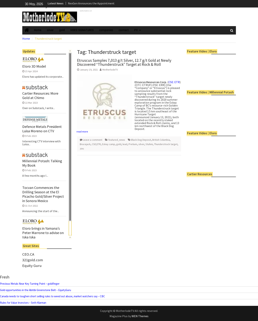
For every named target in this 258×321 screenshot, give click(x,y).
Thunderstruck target (165, 144)
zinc (82, 148)
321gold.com (32, 260)
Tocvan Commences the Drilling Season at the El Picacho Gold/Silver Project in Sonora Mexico (43, 194)
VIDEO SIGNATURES (82, 30)
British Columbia (161, 139)
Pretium (133, 144)
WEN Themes (140, 316)
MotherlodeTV (110, 69)
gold (62, 30)
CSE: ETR (174, 82)
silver (50, 30)
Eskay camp (108, 144)
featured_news (116, 139)
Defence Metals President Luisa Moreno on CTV (42, 128)
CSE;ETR (96, 144)
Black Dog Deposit (141, 139)
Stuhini (149, 144)
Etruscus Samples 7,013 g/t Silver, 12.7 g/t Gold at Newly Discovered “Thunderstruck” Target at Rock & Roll (124, 62)
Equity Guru (32, 265)
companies (106, 30)
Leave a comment (92, 139)
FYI (136, 30)
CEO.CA (28, 254)
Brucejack (85, 144)
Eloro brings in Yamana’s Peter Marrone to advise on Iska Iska (43, 232)
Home (37, 30)
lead (125, 144)
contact (124, 30)
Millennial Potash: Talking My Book (42, 163)
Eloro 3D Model (34, 66)
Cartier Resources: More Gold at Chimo (40, 95)
